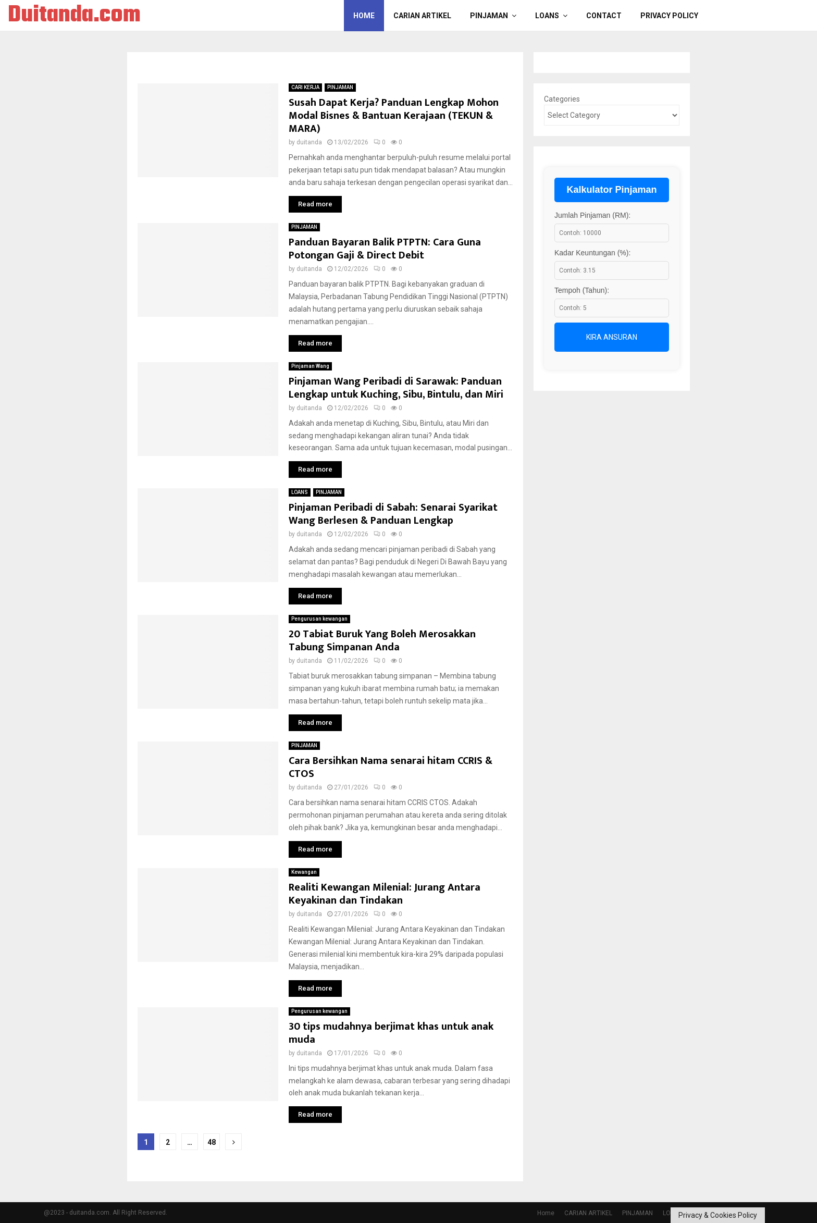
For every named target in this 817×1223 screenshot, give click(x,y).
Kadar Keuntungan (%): (592, 253)
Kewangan (304, 872)
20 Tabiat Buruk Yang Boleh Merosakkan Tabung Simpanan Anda (382, 640)
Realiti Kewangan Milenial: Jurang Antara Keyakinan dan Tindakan (384, 894)
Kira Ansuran (611, 337)
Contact (604, 15)
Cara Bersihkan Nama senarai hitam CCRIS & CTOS (390, 767)
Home (364, 15)
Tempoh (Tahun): (581, 290)
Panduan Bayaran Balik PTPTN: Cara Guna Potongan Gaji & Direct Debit (385, 248)
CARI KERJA (305, 87)
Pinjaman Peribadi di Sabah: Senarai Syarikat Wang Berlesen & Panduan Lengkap (393, 514)
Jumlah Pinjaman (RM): (592, 215)
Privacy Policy (669, 15)
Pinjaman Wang (310, 366)
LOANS (547, 15)
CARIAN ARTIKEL (422, 15)
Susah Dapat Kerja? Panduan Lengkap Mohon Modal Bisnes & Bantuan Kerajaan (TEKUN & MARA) (394, 116)
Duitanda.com (74, 15)
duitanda (309, 142)
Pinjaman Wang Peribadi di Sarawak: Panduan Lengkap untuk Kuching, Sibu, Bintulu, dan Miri (396, 388)
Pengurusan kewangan (319, 619)
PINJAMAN (489, 15)
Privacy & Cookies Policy (717, 1215)
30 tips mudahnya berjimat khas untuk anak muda (391, 1033)
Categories (562, 99)
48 (211, 1142)
